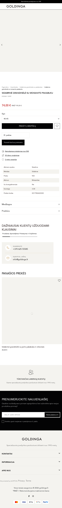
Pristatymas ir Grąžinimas (28, 234)
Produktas (5, 234)
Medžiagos (31, 204)
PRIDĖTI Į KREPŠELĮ (27, 126)
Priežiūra (31, 211)
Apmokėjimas (14, 234)
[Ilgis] (31, 119)
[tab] (31, 204)
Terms (28, 480)
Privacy (21, 480)
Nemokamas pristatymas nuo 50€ (31, 1)
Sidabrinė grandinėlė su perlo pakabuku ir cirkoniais (23, 347)
